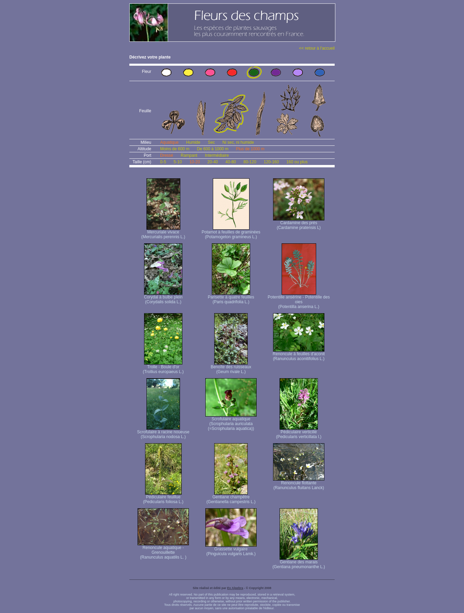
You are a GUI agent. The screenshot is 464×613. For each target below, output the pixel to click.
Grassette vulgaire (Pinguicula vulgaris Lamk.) (231, 549)
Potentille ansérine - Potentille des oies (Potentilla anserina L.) (299, 300)
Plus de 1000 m (250, 148)
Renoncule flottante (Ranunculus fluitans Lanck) (298, 483)
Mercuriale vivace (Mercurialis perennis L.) (163, 232)
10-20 (194, 161)
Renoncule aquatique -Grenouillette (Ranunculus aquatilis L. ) (163, 550)
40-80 (230, 161)
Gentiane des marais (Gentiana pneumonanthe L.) (298, 562)
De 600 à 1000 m (212, 148)
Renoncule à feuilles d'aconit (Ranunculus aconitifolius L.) (299, 354)
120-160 (271, 161)
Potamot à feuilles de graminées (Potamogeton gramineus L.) (231, 232)
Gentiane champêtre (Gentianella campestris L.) (230, 497)
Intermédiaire (217, 155)
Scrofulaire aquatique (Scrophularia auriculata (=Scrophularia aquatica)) (231, 422)
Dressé (166, 155)
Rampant (189, 155)
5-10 (177, 161)
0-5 (163, 161)
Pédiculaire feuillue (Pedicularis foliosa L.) (163, 497)
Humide (193, 142)
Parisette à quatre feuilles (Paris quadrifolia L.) (231, 297)
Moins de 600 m (174, 148)
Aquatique (169, 142)
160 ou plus (297, 161)
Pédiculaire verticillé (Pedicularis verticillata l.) (299, 432)
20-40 (212, 161)
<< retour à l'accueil (317, 48)
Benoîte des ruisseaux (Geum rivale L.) (231, 367)
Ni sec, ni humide (238, 142)
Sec (211, 142)
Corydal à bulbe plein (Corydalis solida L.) (163, 297)
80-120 (249, 161)
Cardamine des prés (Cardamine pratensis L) (298, 223)
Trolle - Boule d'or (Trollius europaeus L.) (163, 367)
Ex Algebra (235, 588)
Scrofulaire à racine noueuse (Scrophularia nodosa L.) (163, 432)
